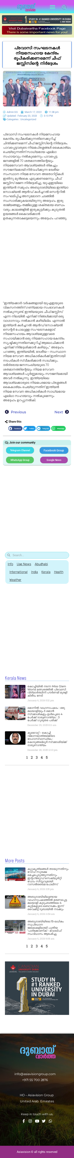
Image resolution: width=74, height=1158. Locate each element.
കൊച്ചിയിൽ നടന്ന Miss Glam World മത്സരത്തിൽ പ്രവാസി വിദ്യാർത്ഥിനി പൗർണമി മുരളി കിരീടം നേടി (47, 690)
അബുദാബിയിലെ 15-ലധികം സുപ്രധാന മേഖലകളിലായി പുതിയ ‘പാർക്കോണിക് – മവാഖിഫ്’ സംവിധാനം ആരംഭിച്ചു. (45, 928)
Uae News (24, 564)
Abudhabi (41, 564)
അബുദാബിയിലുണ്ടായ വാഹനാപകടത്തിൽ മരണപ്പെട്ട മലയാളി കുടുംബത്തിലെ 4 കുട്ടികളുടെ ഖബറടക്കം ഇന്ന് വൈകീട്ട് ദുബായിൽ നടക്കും (47, 903)
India (34, 572)
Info (10, 564)
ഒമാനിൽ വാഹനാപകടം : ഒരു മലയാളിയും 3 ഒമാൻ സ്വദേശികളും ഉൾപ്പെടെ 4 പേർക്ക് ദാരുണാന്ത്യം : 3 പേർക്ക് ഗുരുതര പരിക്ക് (46, 714)
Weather (15, 580)
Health (58, 572)
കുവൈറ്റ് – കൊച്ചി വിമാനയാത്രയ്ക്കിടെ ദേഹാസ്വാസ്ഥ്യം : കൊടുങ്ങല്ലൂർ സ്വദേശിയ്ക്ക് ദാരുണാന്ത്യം (47, 739)
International (18, 572)
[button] (52, 7)
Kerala (45, 572)
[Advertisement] (37, 261)
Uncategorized (28, 119)
